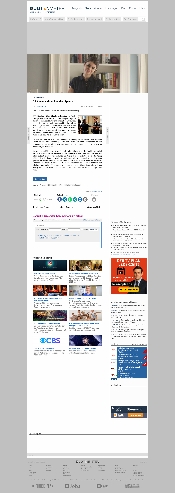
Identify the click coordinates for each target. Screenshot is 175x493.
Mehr (142, 8)
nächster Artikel (94, 207)
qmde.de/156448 (97, 191)
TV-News (65, 467)
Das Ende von (130, 19)
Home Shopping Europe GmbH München (129, 350)
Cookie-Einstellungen (138, 475)
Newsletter (31, 469)
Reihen (48, 469)
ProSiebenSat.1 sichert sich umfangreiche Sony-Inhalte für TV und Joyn (130, 244)
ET (60, 185)
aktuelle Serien (111, 480)
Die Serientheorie (76, 19)
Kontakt (135, 470)
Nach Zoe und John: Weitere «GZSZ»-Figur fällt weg (129, 231)
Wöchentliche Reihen (86, 467)
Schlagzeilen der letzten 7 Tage (124, 255)
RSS (30, 467)
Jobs (134, 469)
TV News (72, 480)
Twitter (30, 475)
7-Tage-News (32, 472)
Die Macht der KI (94, 19)
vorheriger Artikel (41, 207)
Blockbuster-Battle (120, 472)
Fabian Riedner (41, 106)
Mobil (30, 470)
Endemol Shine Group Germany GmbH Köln (129, 362)
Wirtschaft (66, 470)
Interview (48, 470)
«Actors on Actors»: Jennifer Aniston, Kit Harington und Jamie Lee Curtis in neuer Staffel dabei (128, 337)
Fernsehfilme (102, 480)
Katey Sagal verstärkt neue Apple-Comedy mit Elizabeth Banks (128, 331)
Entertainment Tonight (72, 185)
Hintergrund (49, 467)
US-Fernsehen (67, 475)
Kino (123, 8)
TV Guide (88, 480)
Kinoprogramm (120, 480)
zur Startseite (67, 207)
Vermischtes (66, 469)
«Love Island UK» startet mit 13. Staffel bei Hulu (127, 316)
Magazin (77, 8)
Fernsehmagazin (48, 480)
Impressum (136, 477)
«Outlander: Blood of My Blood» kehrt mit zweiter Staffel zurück (128, 326)
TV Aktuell (40, 480)
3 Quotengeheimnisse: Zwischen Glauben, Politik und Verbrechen (130, 249)
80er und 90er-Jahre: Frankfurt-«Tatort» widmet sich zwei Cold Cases (129, 226)
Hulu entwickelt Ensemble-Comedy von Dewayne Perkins (128, 306)
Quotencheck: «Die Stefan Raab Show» (126, 252)
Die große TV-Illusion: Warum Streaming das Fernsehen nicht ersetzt (128, 235)
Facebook (31, 474)
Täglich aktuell (85, 470)
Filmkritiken (57, 480)
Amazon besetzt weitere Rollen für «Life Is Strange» (128, 311)
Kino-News (118, 467)
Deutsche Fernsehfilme (131, 480)
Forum (132, 8)
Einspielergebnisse (120, 470)
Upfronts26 (35, 19)
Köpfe (64, 474)
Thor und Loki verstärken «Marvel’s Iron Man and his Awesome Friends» (128, 321)
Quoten (98, 8)
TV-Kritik (100, 469)
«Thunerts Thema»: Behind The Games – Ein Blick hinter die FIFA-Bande (128, 240)
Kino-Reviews (101, 470)
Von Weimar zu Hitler (54, 19)
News (88, 8)
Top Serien (141, 480)
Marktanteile (84, 469)
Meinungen (111, 8)
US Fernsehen (65, 480)
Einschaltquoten (80, 480)
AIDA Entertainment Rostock (125, 369)
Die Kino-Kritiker (119, 469)
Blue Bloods (52, 185)
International (66, 472)
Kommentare (40, 179)
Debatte (100, 467)
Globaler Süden (113, 19)
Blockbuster (94, 480)
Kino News (34, 480)
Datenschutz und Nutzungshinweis (137, 472)
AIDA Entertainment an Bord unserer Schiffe (123, 375)
